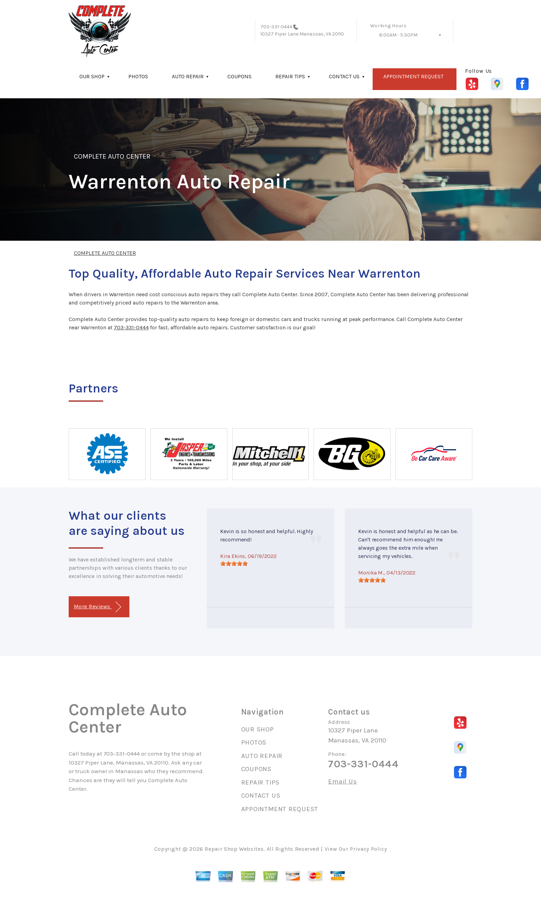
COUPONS (239, 76)
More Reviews (97, 607)
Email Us (342, 781)
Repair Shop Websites (234, 849)
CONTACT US (344, 76)
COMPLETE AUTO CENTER (112, 156)
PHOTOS (138, 76)
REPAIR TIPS (290, 76)
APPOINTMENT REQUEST (413, 76)
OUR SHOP (92, 76)
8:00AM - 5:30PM (398, 35)
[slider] (234, 563)
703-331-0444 (276, 27)
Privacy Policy (368, 849)
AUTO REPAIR (188, 76)
